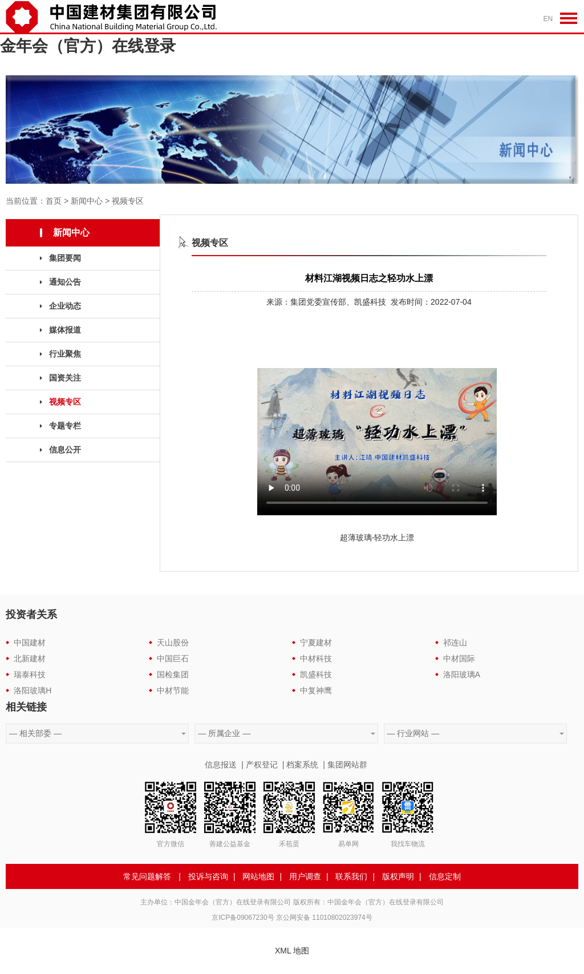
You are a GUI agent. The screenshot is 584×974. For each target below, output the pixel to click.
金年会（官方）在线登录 (88, 46)
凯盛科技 (316, 674)
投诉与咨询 (208, 876)
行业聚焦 (65, 353)
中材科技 (316, 658)
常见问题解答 (147, 876)
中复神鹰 (316, 690)
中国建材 (30, 642)
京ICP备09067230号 (243, 918)
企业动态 (65, 305)
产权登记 (262, 764)
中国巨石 (173, 658)
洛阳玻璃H (32, 690)
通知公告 (65, 281)
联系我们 (351, 876)
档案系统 (302, 764)
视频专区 (128, 200)
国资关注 (65, 377)
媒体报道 (65, 329)
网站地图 (258, 876)
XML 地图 (292, 950)
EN (548, 19)
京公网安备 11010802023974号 (324, 918)
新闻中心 (87, 200)
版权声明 (398, 876)
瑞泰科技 (30, 674)
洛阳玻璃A (461, 674)
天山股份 (173, 642)
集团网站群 (347, 764)
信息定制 (445, 876)
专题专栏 (65, 425)
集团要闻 (65, 257)
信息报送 (221, 764)
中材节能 (173, 690)
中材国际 (459, 658)
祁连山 (455, 642)
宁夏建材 (316, 642)
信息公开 (65, 449)
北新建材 (30, 658)
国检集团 (173, 674)
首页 (54, 200)
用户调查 (305, 876)
